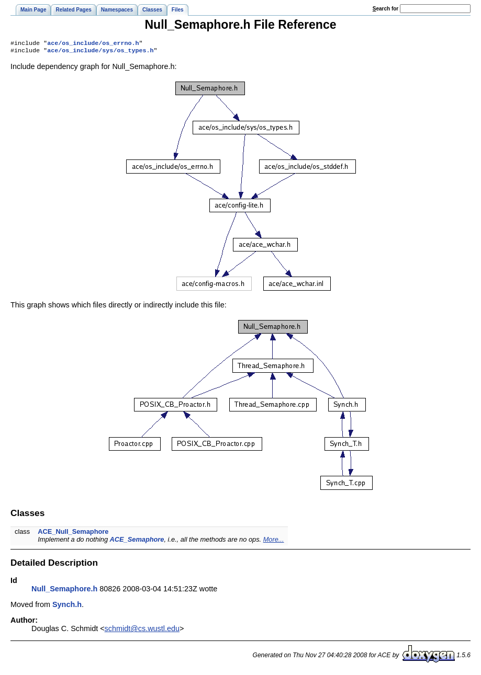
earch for (385, 9)
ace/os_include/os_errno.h (93, 44)
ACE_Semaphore (137, 541)
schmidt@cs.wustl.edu (142, 630)
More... (273, 541)
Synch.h (67, 606)
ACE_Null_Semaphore (73, 533)
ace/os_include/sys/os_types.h (100, 52)
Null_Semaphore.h (64, 591)
